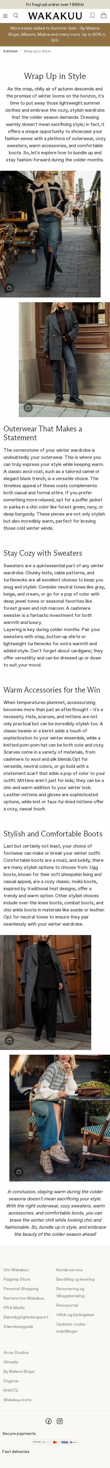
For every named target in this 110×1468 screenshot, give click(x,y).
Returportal (67, 1305)
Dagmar (11, 1381)
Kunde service (69, 1270)
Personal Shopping (21, 1289)
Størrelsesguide (18, 1326)
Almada (11, 1362)
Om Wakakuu (16, 1270)
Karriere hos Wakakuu (24, 1298)
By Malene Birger (19, 1371)
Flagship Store (17, 1279)
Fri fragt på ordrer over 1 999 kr (55, 4)
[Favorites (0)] (92, 15)
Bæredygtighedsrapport (26, 1317)
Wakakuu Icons (18, 1400)
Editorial (11, 51)
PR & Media (14, 1308)
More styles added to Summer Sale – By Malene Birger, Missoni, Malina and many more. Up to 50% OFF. (55, 34)
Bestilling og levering (75, 1279)
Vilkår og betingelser (75, 1315)
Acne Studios (16, 1352)
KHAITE (11, 1390)
